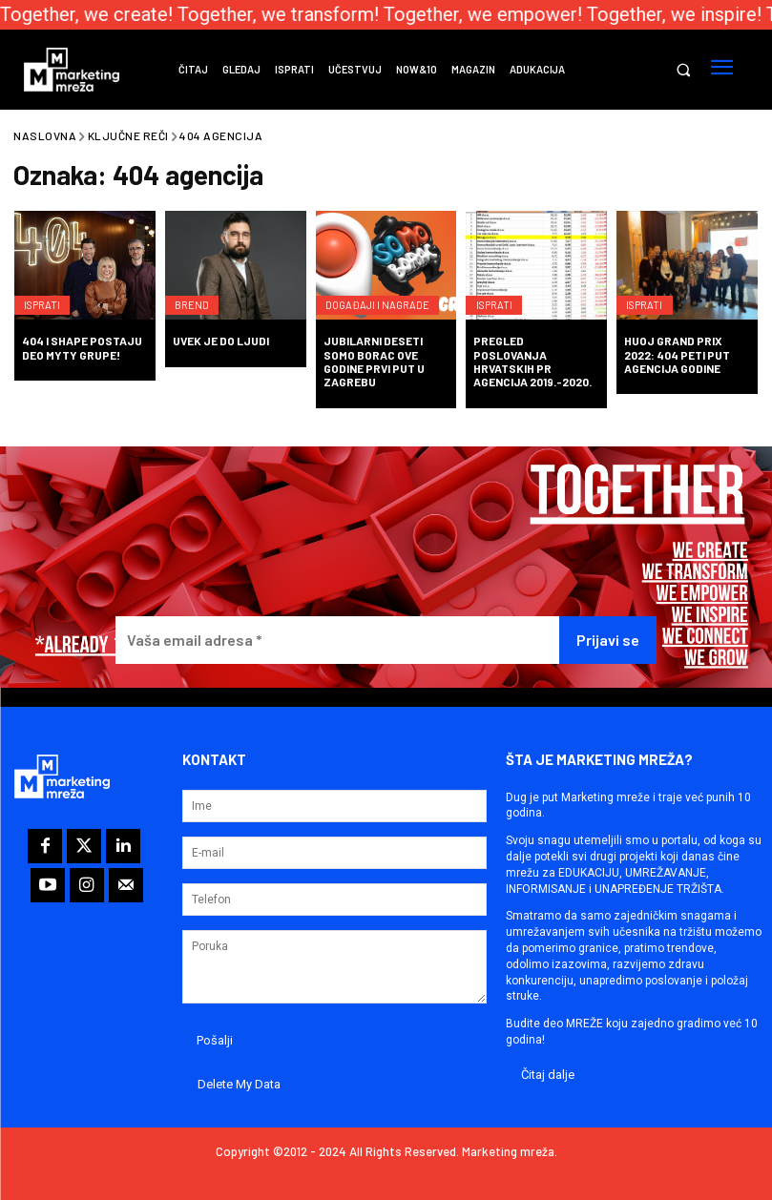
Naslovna (44, 135)
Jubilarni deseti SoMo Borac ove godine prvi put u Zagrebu (374, 361)
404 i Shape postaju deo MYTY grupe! (82, 347)
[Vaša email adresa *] (336, 640)
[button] (683, 70)
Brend (197, 294)
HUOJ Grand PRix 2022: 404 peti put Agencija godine (677, 354)
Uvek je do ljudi (221, 340)
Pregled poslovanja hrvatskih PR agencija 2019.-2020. (532, 361)
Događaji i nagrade (384, 294)
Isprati (48, 294)
